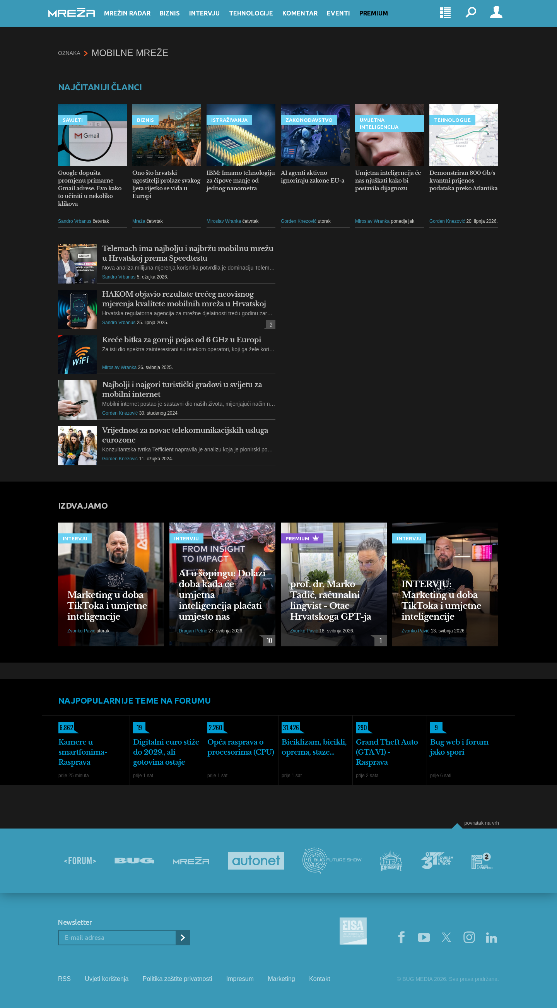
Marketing (281, 979)
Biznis (179, 20)
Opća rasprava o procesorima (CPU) (240, 747)
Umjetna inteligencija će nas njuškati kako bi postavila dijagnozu (388, 180)
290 (361, 727)
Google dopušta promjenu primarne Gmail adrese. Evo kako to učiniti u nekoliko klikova (89, 188)
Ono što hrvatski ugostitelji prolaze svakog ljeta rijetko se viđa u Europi (166, 184)
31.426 (290, 727)
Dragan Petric (193, 631)
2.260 (214, 727)
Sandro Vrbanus (74, 221)
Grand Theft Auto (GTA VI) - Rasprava (387, 752)
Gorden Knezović (298, 221)
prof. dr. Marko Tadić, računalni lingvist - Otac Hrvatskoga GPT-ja (330, 600)
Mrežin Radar (137, 20)
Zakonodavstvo (309, 120)
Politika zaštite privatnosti (177, 979)
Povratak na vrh (481, 823)
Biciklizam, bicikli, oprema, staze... (314, 747)
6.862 (65, 727)
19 (137, 727)
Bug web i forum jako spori (459, 747)
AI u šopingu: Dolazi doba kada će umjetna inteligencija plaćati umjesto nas (222, 595)
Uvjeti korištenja (106, 979)
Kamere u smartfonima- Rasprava (83, 752)
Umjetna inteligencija (379, 123)
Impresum (240, 979)
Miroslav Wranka (224, 221)
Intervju (214, 20)
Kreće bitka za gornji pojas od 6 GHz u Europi (181, 340)
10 (267, 640)
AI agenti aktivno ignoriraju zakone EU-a (312, 176)
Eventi (348, 20)
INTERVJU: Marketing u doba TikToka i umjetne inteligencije (441, 600)
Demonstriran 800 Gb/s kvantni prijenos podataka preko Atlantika (463, 180)
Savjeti (73, 120)
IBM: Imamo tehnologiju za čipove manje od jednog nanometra (241, 180)
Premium (383, 20)
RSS (64, 979)
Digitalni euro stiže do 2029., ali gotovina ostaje (166, 752)
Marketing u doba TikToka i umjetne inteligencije (107, 606)
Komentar (309, 20)
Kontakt (319, 979)
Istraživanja (229, 120)
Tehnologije (261, 20)
